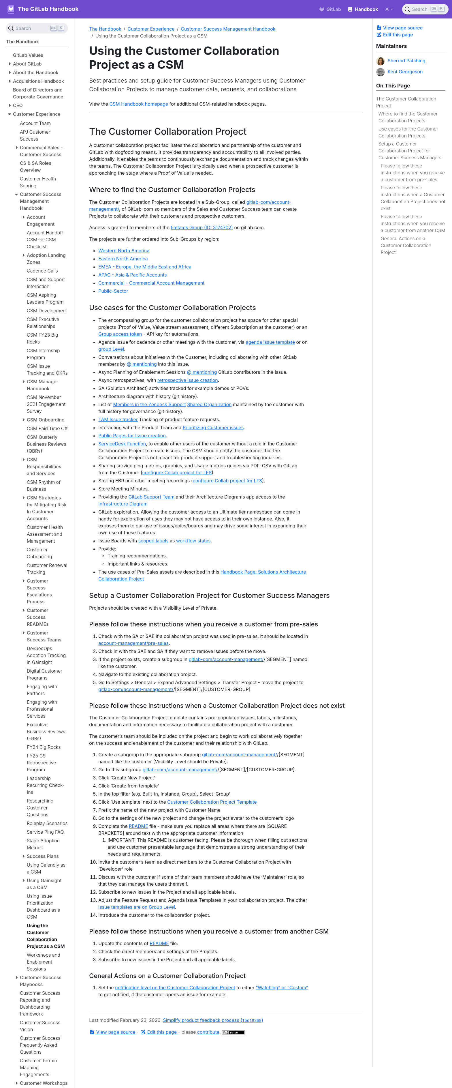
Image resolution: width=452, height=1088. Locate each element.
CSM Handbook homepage (138, 104)
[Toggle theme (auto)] (389, 9)
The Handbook (105, 29)
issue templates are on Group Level (136, 907)
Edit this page (394, 35)
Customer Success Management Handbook (228, 29)
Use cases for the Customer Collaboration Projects (408, 132)
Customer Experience (151, 29)
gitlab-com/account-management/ (226, 659)
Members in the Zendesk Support (149, 404)
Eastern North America (123, 259)
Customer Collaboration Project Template (212, 802)
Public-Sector (113, 291)
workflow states (193, 541)
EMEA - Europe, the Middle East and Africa (144, 267)
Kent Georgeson (399, 72)
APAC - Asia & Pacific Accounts (132, 275)
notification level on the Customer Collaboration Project (175, 987)
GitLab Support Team (151, 497)
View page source (399, 28)
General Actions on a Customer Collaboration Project (406, 245)
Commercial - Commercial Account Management (151, 283)
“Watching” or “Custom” (282, 987)
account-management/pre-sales (133, 643)
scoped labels (153, 541)
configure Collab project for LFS (177, 472)
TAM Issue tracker (118, 419)
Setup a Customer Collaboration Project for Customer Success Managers (410, 151)
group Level (111, 349)
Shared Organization (209, 404)
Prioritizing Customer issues (213, 427)
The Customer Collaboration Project (406, 102)
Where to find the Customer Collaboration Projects (408, 117)
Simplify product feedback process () (213, 1020)
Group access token (120, 334)
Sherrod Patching (400, 61)
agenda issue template (270, 342)
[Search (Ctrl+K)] (425, 9)
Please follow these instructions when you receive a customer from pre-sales (413, 172)
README (138, 826)
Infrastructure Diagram (123, 504)
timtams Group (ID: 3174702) (202, 227)
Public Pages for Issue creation (132, 435)
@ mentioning (142, 364)
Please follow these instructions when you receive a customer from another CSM (413, 223)
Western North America (123, 250)
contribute (208, 1032)
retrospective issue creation (187, 380)
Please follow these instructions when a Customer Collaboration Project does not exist (413, 198)
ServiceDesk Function (122, 444)
